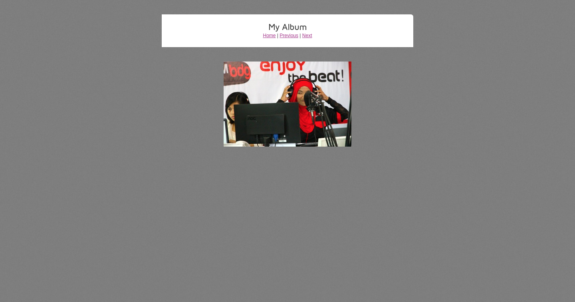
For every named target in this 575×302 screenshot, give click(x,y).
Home (269, 35)
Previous (289, 35)
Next (307, 35)
